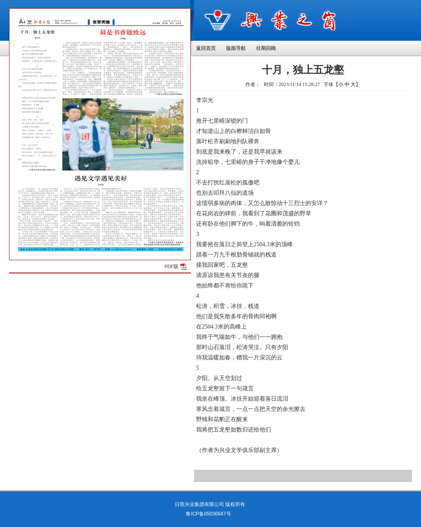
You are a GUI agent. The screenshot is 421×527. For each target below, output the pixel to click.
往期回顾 (266, 48)
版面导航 (236, 48)
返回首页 (206, 48)
